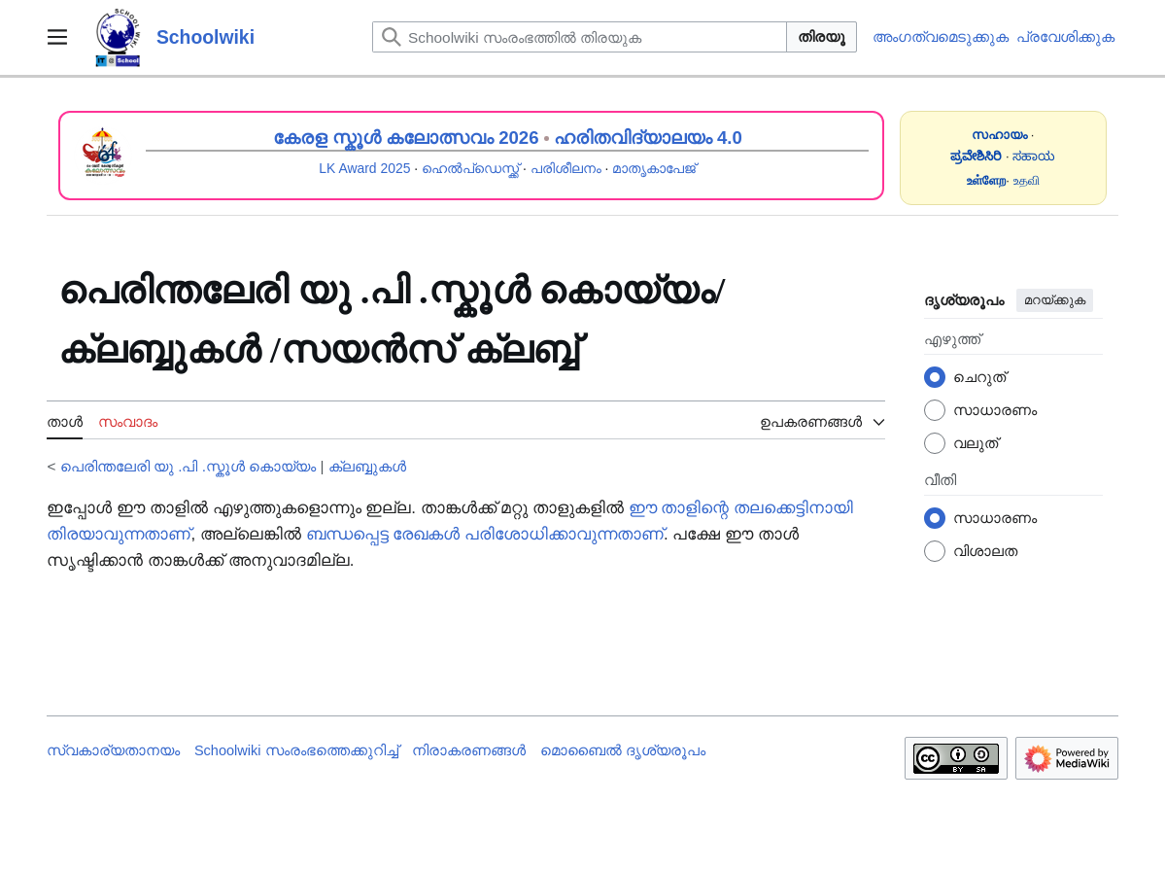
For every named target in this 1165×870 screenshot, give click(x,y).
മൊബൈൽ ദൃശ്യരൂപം (622, 750)
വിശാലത (985, 550)
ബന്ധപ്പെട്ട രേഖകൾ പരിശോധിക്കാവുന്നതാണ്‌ (485, 534)
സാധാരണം (995, 409)
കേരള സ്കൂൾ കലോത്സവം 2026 (406, 137)
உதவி (1026, 180)
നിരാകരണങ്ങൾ (469, 750)
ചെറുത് (979, 376)
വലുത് (975, 443)
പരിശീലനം (566, 168)
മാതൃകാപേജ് (654, 168)
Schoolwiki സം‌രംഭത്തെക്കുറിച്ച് (296, 750)
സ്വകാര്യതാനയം (113, 750)
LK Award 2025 (364, 168)
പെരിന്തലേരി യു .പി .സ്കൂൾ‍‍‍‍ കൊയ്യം (188, 466)
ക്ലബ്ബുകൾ (367, 466)
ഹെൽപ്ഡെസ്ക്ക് (470, 168)
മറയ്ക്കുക (1054, 300)
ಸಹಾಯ (1033, 156)
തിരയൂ (821, 36)
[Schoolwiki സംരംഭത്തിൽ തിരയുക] (579, 36)
